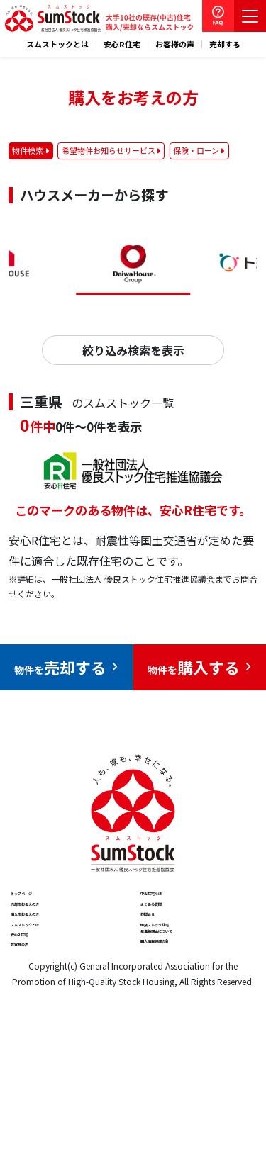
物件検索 (27, 150)
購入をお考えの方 (56, 964)
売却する (224, 44)
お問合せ (165, 964)
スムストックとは (57, 44)
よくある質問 (176, 933)
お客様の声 (174, 44)
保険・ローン (196, 150)
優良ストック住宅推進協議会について (192, 1005)
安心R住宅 (122, 44)
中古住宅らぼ (176, 903)
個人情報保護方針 (186, 1045)
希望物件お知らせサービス (108, 150)
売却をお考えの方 (56, 933)
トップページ (46, 903)
